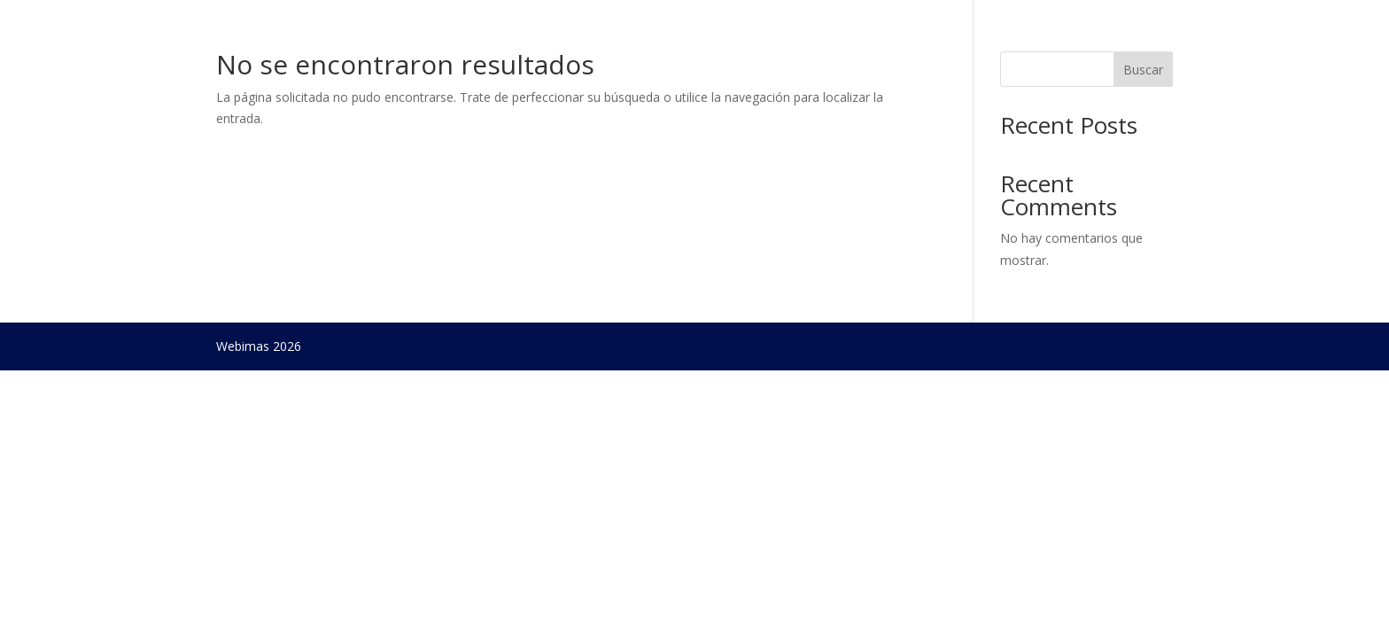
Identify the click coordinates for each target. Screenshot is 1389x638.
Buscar (1143, 69)
